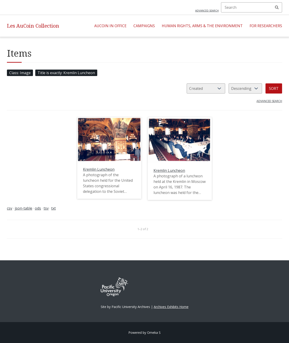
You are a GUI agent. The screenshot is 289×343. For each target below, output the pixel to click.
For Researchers (266, 25)
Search (276, 7)
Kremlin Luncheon (99, 169)
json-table (23, 208)
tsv (46, 208)
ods (38, 208)
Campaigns (144, 25)
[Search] (251, 7)
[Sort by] (206, 88)
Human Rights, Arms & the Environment (202, 25)
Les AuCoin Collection (33, 25)
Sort (274, 88)
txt (53, 208)
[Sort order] (245, 88)
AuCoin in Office (110, 25)
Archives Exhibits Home (171, 307)
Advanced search (207, 10)
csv (9, 208)
